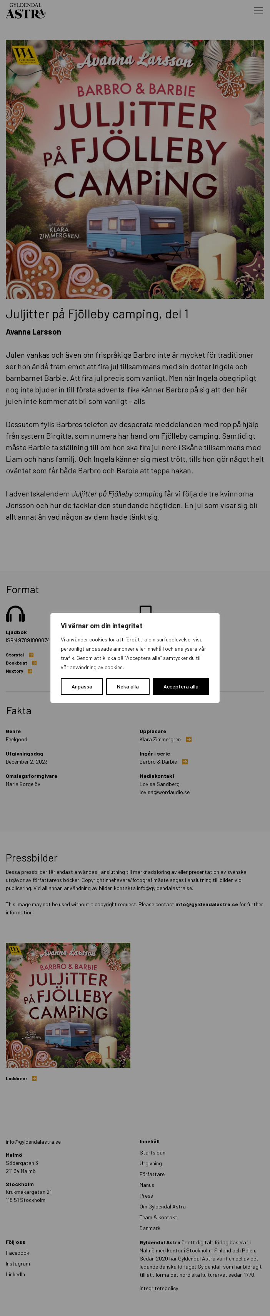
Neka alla (128, 686)
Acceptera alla (180, 686)
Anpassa (82, 686)
